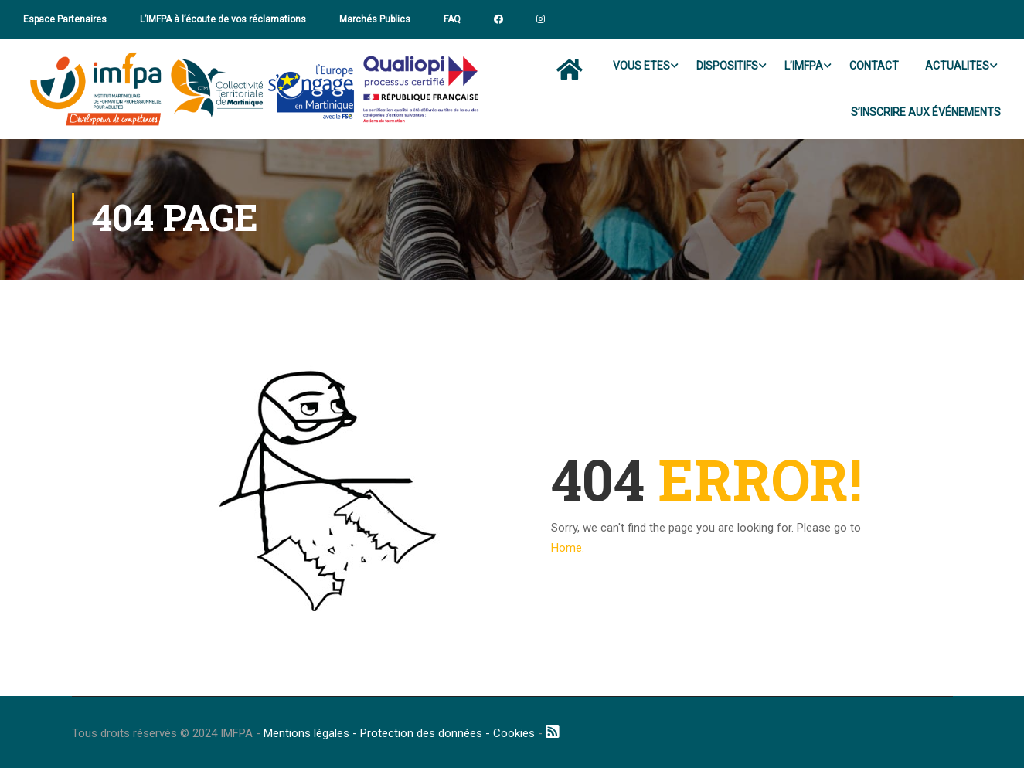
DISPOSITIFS (727, 65)
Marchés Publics (374, 19)
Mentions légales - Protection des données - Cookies (399, 733)
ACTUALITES (957, 65)
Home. (567, 548)
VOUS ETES (641, 65)
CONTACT (874, 65)
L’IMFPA (803, 65)
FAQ (452, 19)
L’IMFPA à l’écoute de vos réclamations (223, 19)
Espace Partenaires (65, 19)
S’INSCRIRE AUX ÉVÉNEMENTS (926, 112)
